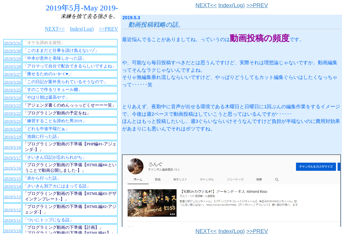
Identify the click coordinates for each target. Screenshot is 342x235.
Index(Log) (231, 5)
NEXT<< (206, 5)
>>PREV (257, 5)
